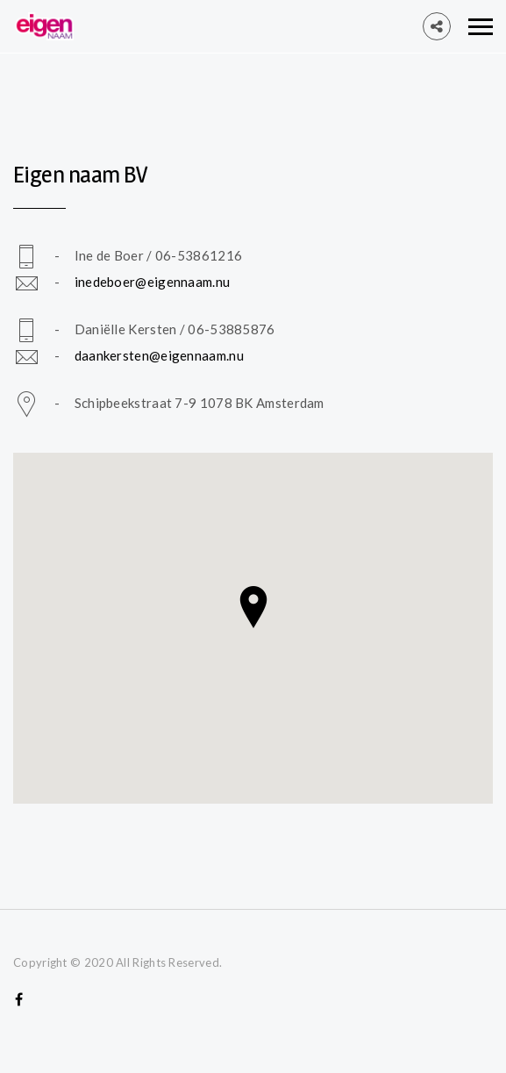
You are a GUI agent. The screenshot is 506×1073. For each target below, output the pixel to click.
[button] (253, 607)
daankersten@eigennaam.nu (159, 355)
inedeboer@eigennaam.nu (153, 282)
